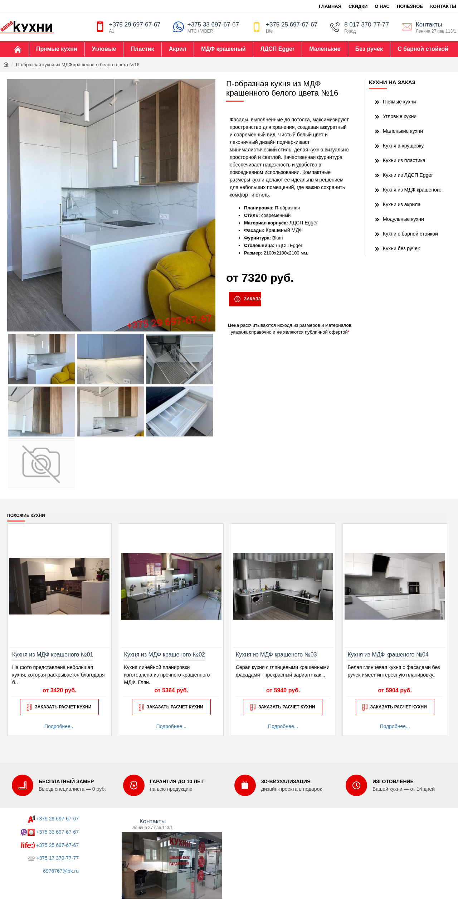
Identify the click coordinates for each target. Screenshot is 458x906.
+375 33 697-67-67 (57, 832)
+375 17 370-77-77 (57, 858)
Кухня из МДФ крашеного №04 (387, 654)
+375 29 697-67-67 (57, 819)
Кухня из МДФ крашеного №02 (164, 654)
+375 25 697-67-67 (57, 845)
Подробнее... (59, 726)
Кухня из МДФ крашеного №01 (52, 654)
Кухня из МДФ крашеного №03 (276, 654)
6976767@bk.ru (61, 871)
